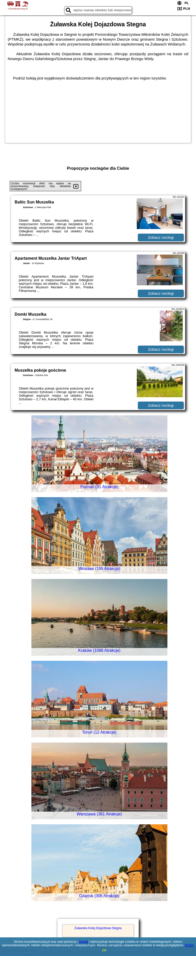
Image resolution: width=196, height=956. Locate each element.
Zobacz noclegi (161, 237)
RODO (189, 945)
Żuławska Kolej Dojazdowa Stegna (98, 928)
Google (84, 941)
